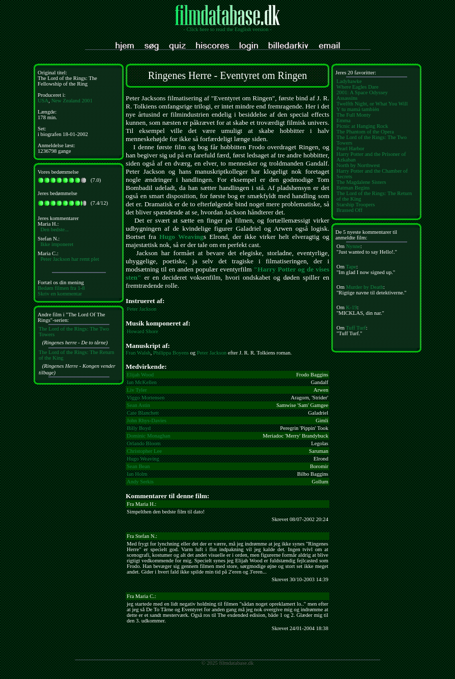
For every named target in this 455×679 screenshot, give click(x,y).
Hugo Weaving (181, 236)
